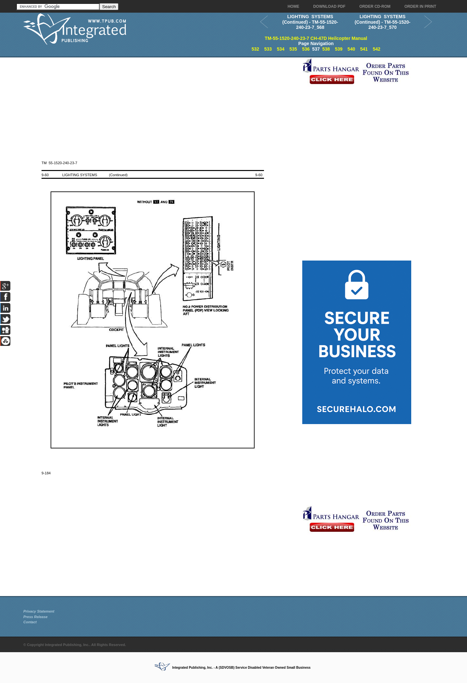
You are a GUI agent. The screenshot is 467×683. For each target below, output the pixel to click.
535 (293, 49)
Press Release (35, 617)
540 (351, 49)
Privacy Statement (38, 611)
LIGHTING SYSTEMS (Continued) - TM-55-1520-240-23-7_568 (310, 22)
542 (376, 49)
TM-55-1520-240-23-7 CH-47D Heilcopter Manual (316, 38)
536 (305, 49)
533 (268, 49)
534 (280, 49)
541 (364, 49)
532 (255, 49)
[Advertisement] (161, 102)
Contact (30, 622)
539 (338, 49)
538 (326, 49)
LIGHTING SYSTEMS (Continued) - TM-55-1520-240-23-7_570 (383, 22)
